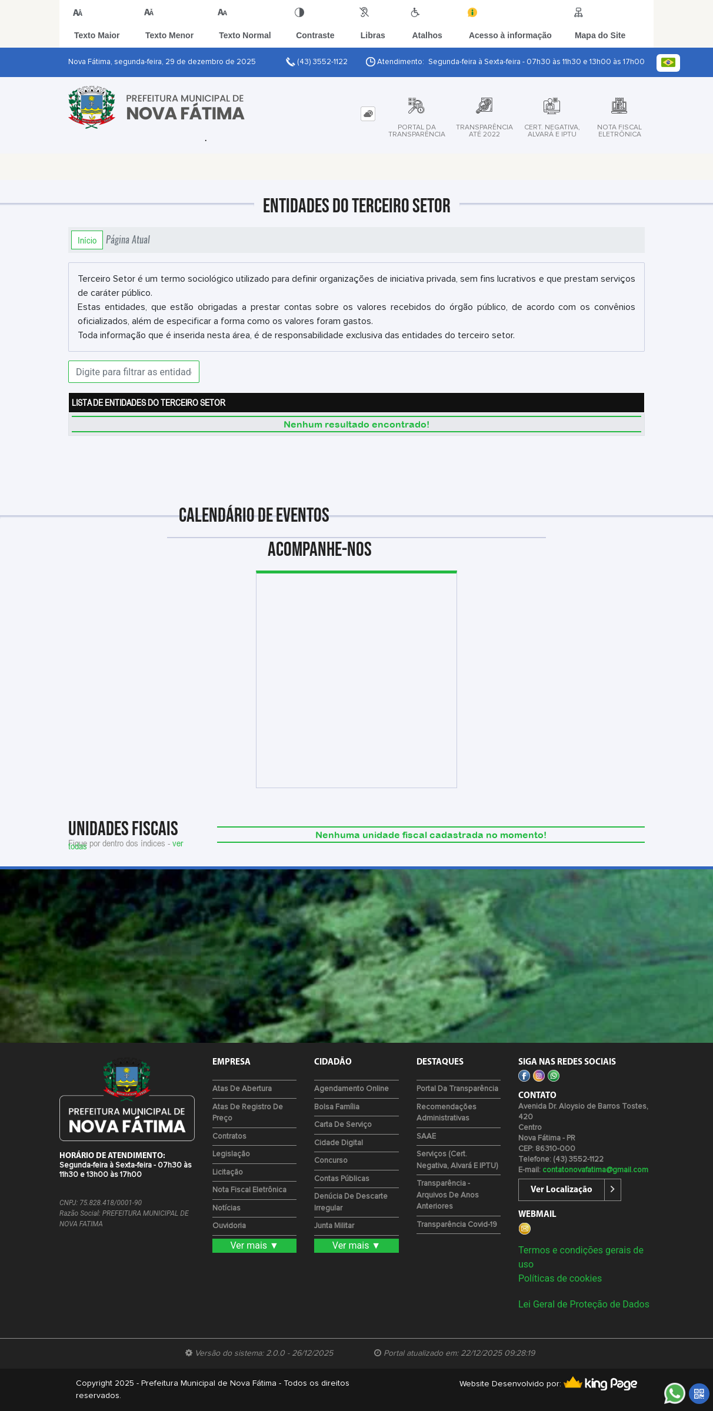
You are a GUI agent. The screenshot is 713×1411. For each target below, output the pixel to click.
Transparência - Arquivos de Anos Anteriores (448, 1195)
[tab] (368, 113)
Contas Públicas (341, 1179)
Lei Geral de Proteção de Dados (583, 1304)
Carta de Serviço (343, 1125)
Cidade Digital (338, 1143)
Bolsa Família (336, 1107)
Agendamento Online (351, 1089)
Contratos (229, 1136)
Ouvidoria (229, 1226)
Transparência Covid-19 (457, 1225)
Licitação (227, 1172)
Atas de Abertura (242, 1089)
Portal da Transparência (457, 1089)
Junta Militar (334, 1226)
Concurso (331, 1161)
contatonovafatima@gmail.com (595, 1170)
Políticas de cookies (560, 1278)
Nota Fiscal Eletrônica (249, 1190)
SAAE (426, 1136)
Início (87, 240)
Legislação (231, 1154)
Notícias (226, 1208)
